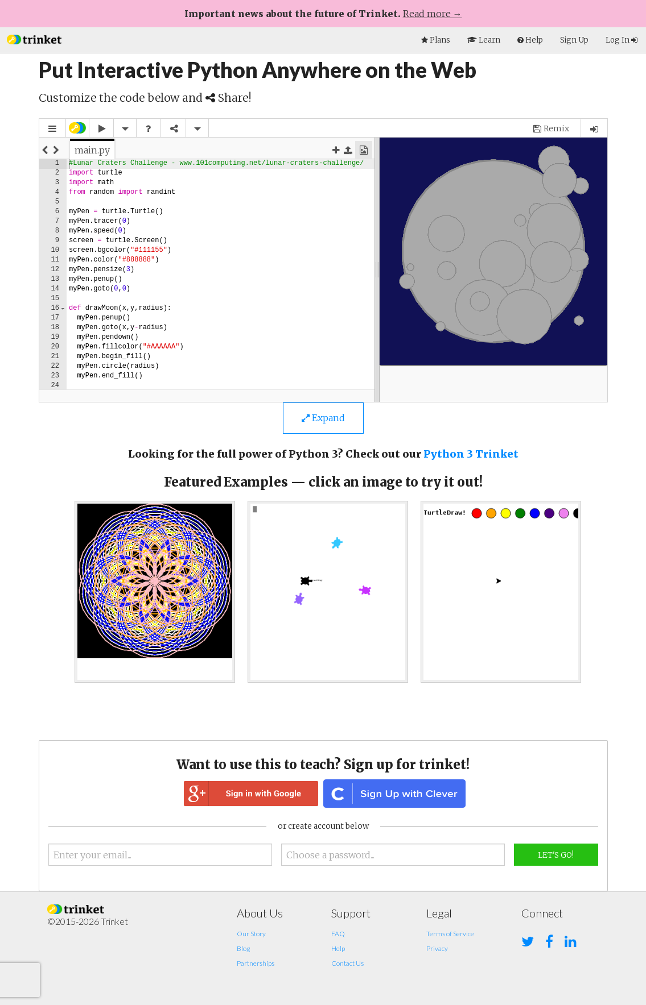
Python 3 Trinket (471, 453)
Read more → (432, 13)
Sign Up (574, 40)
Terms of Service (450, 933)
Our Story (251, 933)
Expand (323, 417)
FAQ (338, 933)
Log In (621, 40)
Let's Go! (556, 855)
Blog (243, 948)
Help (338, 948)
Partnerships (255, 963)
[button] (34, 38)
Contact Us (347, 963)
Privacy (437, 948)
